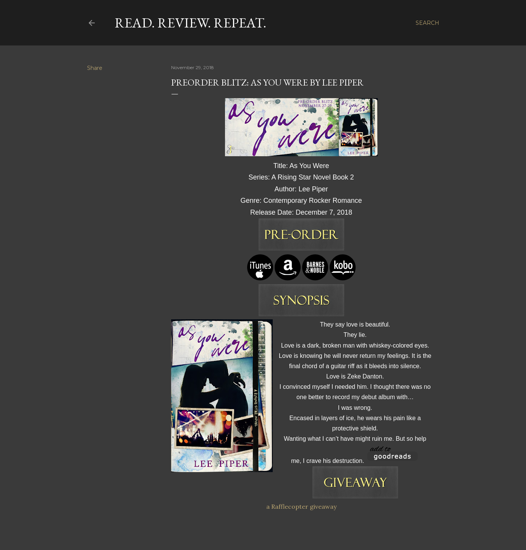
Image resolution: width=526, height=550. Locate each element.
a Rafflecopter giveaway (301, 506)
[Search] (427, 23)
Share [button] (94, 68)
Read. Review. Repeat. (190, 23)
